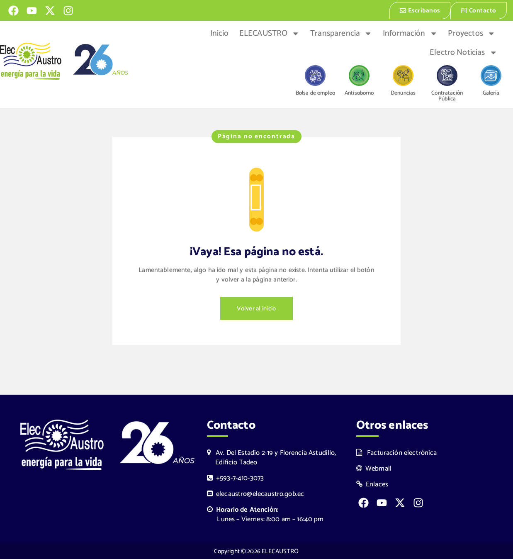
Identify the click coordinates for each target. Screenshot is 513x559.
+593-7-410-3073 (235, 477)
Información (410, 32)
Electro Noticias (463, 52)
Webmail (374, 468)
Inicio (219, 32)
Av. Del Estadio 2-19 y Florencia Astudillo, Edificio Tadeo (271, 457)
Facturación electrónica (396, 452)
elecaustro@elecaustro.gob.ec (255, 493)
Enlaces (372, 483)
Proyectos (471, 32)
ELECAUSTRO (269, 32)
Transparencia (341, 32)
